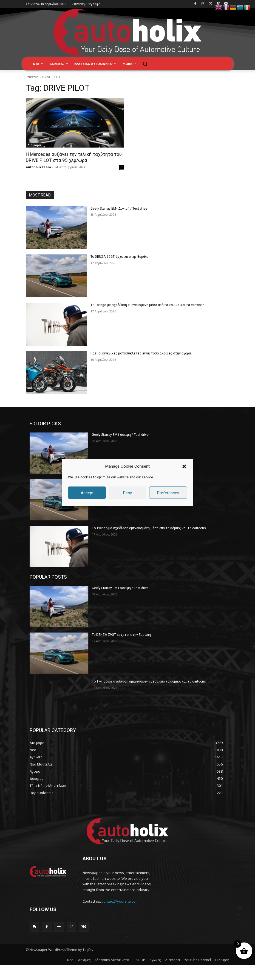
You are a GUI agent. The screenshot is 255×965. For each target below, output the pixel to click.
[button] (184, 466)
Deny (127, 492)
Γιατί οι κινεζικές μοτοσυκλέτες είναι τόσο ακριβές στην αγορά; (140, 353)
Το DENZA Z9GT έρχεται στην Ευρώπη (119, 257)
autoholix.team (38, 167)
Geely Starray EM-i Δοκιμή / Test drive (118, 208)
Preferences (168, 492)
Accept (87, 492)
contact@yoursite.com (120, 901)
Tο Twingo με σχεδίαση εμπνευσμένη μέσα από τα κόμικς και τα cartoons (147, 305)
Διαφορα (34, 145)
